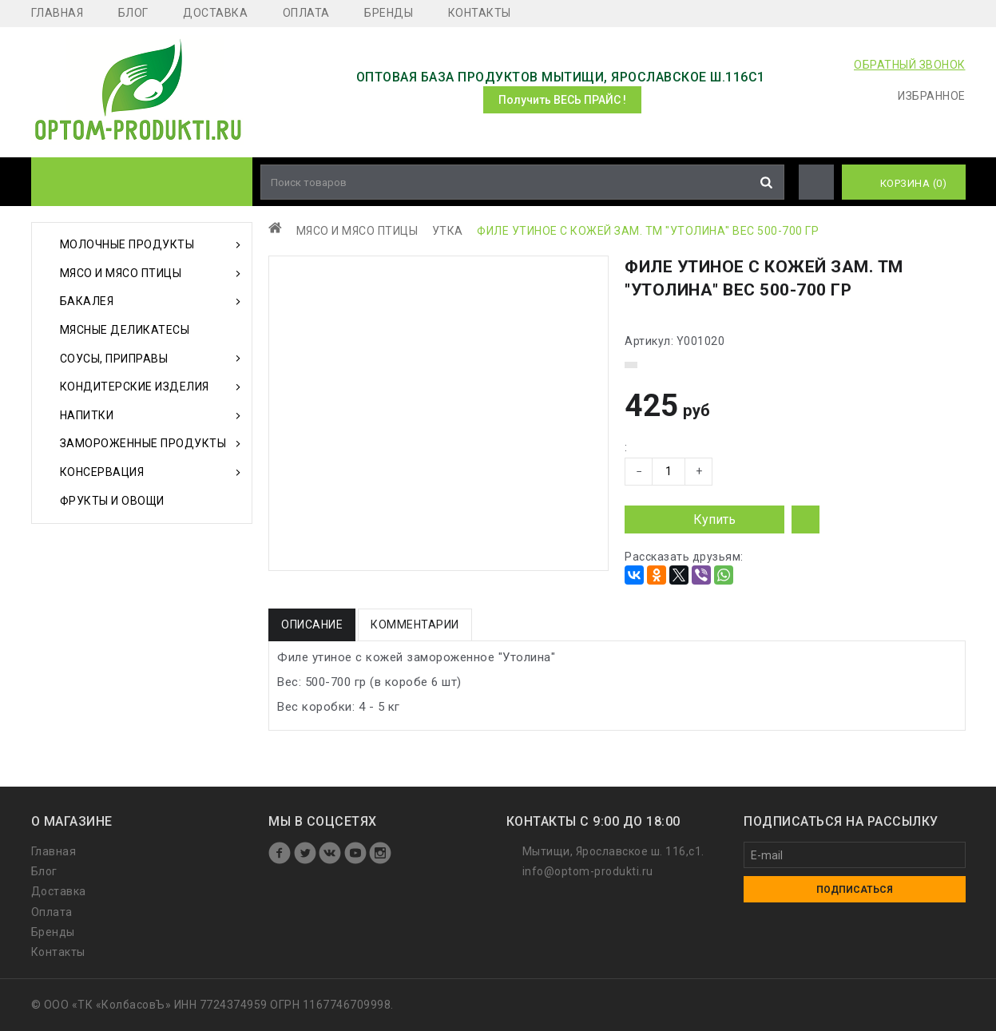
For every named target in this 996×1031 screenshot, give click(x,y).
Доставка (215, 12)
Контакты (479, 12)
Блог (133, 12)
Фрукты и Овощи (112, 500)
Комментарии (415, 624)
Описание (312, 624)
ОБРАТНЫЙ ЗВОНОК (910, 64)
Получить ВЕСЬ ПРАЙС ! (562, 99)
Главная (57, 12)
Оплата (306, 12)
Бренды (388, 12)
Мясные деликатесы (125, 329)
